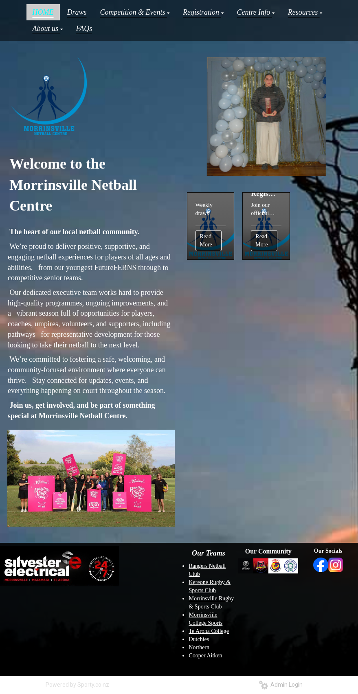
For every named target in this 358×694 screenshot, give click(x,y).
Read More (206, 240)
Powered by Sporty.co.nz (77, 684)
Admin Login (281, 684)
